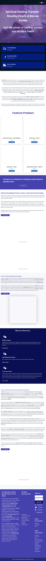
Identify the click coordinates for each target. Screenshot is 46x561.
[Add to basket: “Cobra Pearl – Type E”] (11, 175)
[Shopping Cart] (41, 2)
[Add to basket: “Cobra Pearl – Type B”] (34, 146)
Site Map (23, 523)
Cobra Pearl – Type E (11, 170)
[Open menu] (44, 2)
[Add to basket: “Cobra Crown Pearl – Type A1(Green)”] (11, 146)
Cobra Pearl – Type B (34, 142)
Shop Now (37, 523)
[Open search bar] (39, 2)
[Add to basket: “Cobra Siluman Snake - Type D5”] (34, 175)
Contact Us (37, 525)
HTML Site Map (24, 524)
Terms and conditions (25, 515)
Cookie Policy (24, 517)
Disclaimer (23, 521)
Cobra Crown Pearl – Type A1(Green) (11, 142)
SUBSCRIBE (38, 502)
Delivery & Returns (25, 518)
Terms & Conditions (25, 520)
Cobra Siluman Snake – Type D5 (34, 170)
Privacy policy (24, 514)
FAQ (35, 526)
